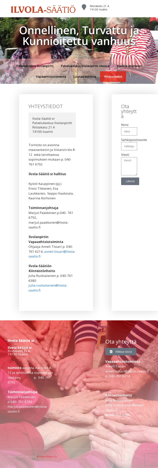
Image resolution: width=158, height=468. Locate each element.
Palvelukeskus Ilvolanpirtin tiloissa (85, 66)
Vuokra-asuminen (129, 66)
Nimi (125, 125)
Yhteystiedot (113, 76)
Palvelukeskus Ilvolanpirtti (35, 66)
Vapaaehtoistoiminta (51, 76)
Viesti (125, 154)
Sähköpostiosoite (134, 140)
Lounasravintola (85, 76)
